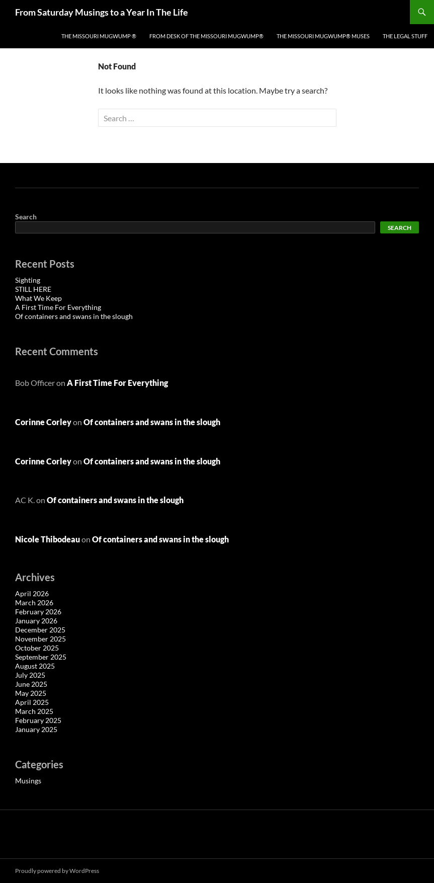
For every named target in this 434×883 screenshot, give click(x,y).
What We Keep (38, 298)
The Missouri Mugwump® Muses (323, 36)
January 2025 (36, 729)
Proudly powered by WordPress (57, 870)
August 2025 (35, 666)
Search (26, 216)
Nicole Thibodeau (47, 539)
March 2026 (34, 602)
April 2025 (32, 702)
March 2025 (34, 711)
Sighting (27, 280)
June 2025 (31, 684)
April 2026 (32, 593)
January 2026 (36, 620)
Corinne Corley (43, 422)
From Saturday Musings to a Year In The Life (101, 12)
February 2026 (38, 611)
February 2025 (38, 720)
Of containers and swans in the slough (74, 316)
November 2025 (40, 638)
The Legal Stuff (405, 36)
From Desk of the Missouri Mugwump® (206, 36)
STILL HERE (33, 289)
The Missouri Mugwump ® (98, 36)
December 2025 (40, 629)
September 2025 (40, 657)
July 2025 (30, 675)
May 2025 (30, 693)
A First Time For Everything (58, 307)
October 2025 (37, 648)
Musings (28, 780)
